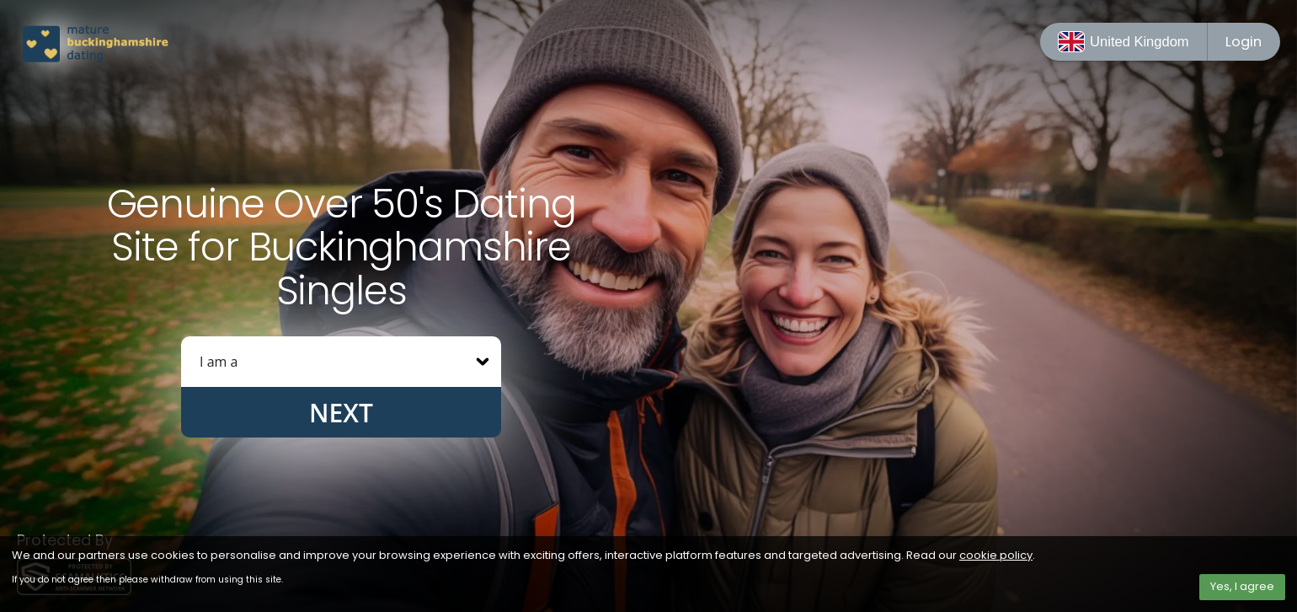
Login (1243, 41)
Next (341, 412)
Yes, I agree (1242, 586)
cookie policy (996, 555)
